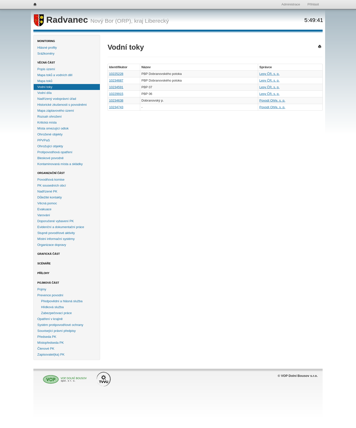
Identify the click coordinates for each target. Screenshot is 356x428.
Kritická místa (47, 122)
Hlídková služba (52, 307)
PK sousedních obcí (51, 185)
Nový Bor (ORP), (111, 21)
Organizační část (51, 172)
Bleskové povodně (50, 158)
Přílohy (43, 273)
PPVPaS (43, 140)
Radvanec (62, 20)
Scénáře (44, 263)
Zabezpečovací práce (56, 313)
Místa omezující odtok (52, 128)
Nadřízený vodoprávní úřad (56, 99)
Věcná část (46, 62)
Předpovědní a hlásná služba (62, 301)
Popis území (46, 69)
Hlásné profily (47, 47)
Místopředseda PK (50, 342)
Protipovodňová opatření (54, 152)
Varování (43, 215)
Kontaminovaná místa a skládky (60, 164)
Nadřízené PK (47, 191)
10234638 (116, 100)
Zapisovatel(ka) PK (51, 354)
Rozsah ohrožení (49, 116)
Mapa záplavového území (55, 110)
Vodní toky (44, 87)
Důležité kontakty (49, 197)
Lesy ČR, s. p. (269, 74)
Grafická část (48, 253)
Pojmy (41, 289)
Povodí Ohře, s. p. (272, 100)
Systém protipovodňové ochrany (60, 325)
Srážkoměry (45, 53)
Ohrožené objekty (50, 134)
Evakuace (44, 209)
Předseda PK (46, 337)
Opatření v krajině (50, 319)
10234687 (116, 80)
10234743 (116, 107)
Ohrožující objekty (50, 146)
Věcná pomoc (47, 203)
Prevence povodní (50, 295)
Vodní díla (44, 93)
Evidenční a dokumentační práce (60, 227)
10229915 (116, 94)
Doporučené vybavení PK (55, 221)
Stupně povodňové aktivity (56, 233)
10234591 (116, 87)
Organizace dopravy (51, 245)
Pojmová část (48, 282)
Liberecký (157, 21)
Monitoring (46, 41)
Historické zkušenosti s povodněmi (62, 105)
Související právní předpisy (56, 331)
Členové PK (45, 348)
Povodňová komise (51, 179)
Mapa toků (44, 81)
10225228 (116, 74)
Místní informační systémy (56, 239)
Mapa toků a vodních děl (54, 75)
